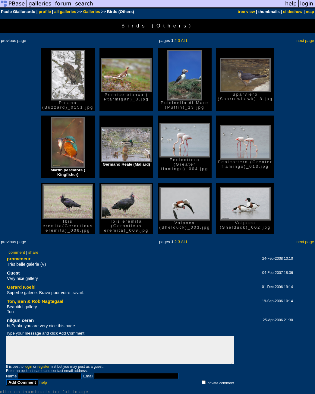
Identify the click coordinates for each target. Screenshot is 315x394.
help (43, 382)
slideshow (292, 11)
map (310, 11)
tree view (246, 11)
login (28, 366)
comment (16, 252)
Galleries (91, 11)
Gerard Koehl (21, 287)
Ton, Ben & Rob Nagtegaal (35, 301)
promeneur (18, 258)
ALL (184, 40)
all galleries (65, 11)
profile (45, 11)
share (33, 252)
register (43, 366)
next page (305, 40)
